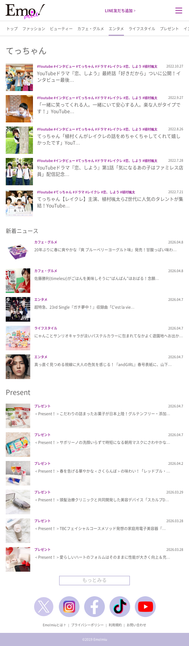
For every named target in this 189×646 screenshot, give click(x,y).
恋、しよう (133, 66)
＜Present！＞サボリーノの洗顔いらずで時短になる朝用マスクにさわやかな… (102, 442)
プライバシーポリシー (87, 624)
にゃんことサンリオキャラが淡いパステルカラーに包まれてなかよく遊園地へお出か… (108, 335)
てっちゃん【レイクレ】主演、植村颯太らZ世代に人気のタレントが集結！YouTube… (110, 202)
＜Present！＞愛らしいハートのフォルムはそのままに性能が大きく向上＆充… (102, 557)
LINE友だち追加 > (120, 10)
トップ (12, 28)
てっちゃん (86, 66)
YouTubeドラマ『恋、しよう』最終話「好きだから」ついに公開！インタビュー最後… (109, 76)
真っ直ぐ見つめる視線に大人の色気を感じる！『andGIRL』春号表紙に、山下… (103, 364)
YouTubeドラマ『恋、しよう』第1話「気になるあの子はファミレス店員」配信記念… (110, 170)
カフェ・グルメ (90, 28)
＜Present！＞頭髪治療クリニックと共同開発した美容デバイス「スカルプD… (101, 499)
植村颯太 (150, 66)
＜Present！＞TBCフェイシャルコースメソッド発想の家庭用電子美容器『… (100, 528)
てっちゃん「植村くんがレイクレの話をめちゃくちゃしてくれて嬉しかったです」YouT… (109, 139)
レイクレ (116, 66)
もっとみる (94, 580)
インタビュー (65, 66)
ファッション (33, 28)
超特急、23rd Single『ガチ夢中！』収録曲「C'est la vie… (84, 307)
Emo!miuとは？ (54, 624)
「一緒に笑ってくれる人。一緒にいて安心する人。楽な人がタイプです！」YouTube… (109, 107)
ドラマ (102, 66)
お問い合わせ (136, 624)
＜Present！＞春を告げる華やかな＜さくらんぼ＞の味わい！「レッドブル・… (102, 471)
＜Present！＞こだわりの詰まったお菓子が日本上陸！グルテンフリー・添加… (102, 413)
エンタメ (116, 28)
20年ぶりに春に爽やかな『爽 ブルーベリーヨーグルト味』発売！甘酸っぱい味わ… (105, 249)
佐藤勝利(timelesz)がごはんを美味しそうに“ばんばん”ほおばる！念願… (96, 278)
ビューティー (61, 28)
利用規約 (115, 624)
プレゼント (169, 28)
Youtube (46, 66)
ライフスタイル (142, 28)
